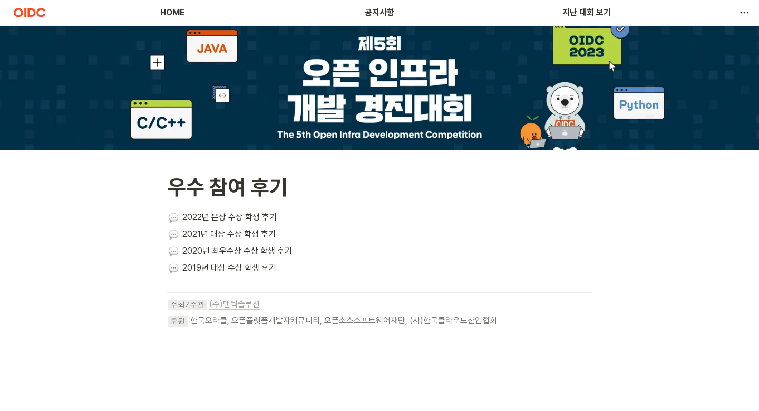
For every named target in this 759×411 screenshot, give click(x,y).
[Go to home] (29, 12)
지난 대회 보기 (586, 12)
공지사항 (379, 12)
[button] (744, 12)
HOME (172, 12)
